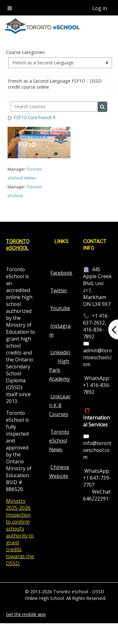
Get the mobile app (26, 614)
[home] (42, 26)
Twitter (58, 290)
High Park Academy (59, 370)
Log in (99, 8)
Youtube (60, 308)
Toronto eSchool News (59, 440)
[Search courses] (54, 107)
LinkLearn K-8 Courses (59, 405)
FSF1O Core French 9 (34, 117)
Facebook (61, 272)
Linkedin (60, 352)
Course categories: (25, 52)
